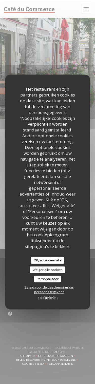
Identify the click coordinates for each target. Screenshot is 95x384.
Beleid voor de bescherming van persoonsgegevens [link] (49, 289)
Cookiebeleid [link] (48, 297)
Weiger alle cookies (48, 269)
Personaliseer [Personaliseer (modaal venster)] (48, 279)
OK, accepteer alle (48, 260)
